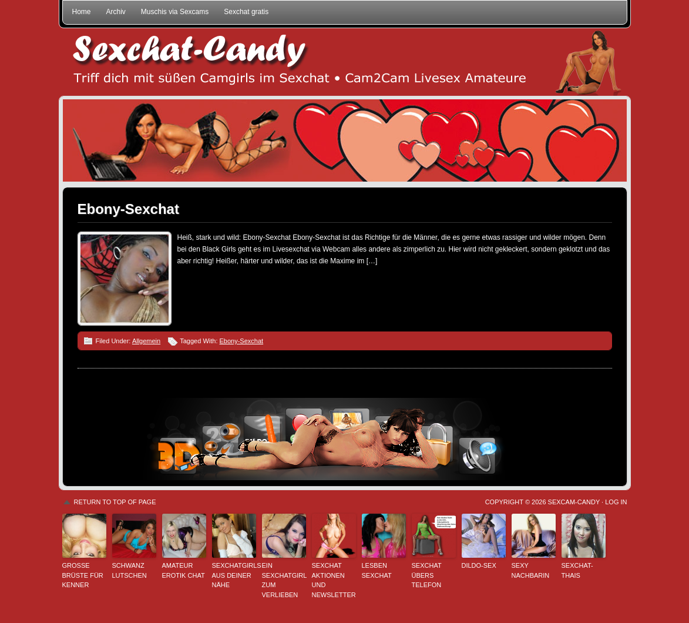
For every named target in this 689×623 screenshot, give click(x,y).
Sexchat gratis (246, 12)
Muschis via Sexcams (175, 12)
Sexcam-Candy (574, 501)
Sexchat (345, 62)
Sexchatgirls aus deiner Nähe (234, 575)
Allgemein (146, 340)
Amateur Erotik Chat (183, 570)
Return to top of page (115, 501)
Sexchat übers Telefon (427, 575)
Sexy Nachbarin (531, 570)
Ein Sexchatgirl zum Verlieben (284, 580)
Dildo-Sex (479, 565)
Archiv (116, 12)
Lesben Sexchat (377, 570)
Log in (616, 501)
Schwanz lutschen (129, 570)
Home (81, 12)
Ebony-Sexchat (128, 209)
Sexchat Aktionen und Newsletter (334, 580)
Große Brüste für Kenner (82, 575)
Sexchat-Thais (577, 570)
